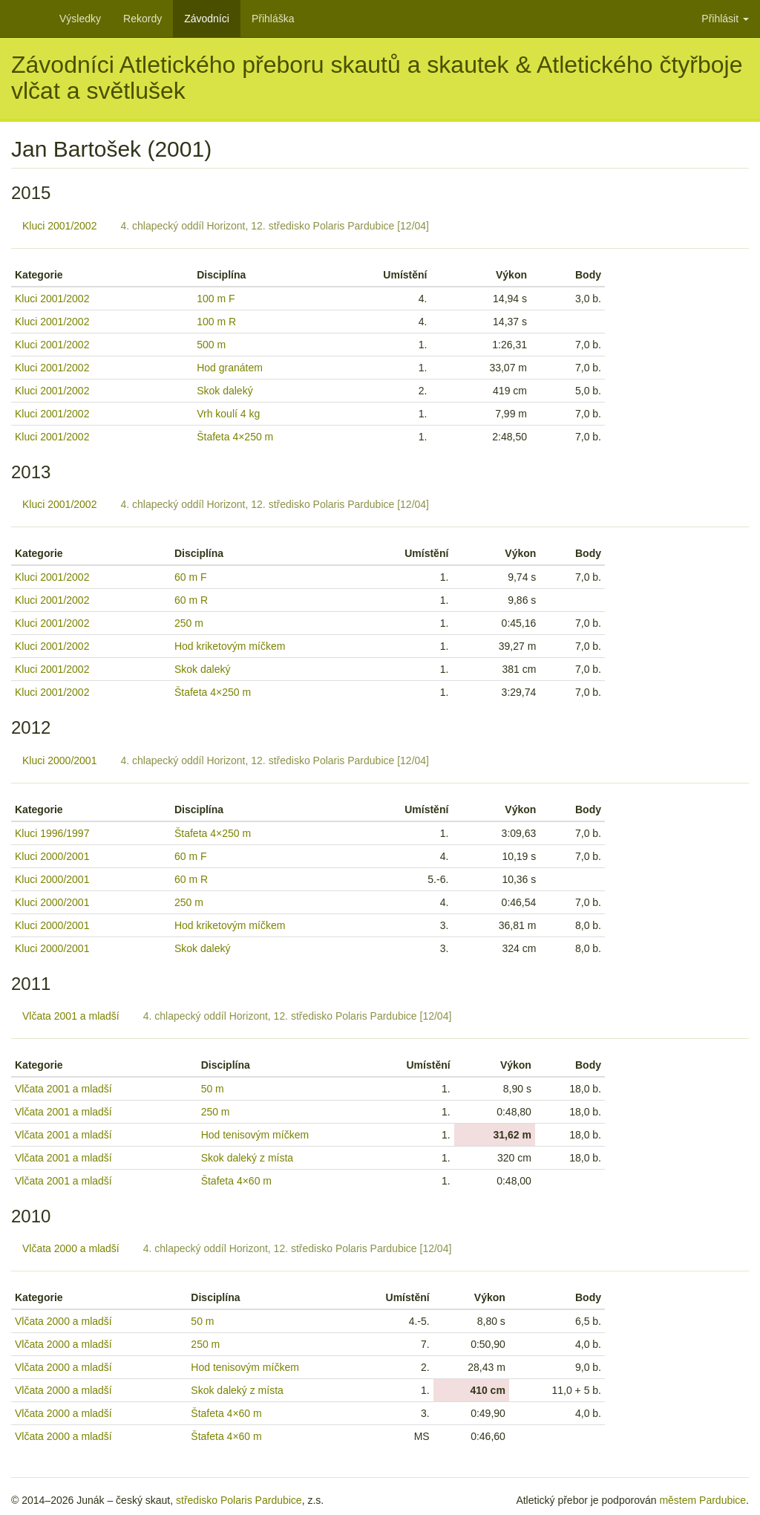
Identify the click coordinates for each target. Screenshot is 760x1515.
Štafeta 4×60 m (236, 1181)
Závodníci (206, 19)
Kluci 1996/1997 (52, 833)
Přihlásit (725, 19)
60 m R (191, 600)
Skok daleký (224, 391)
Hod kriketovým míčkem (229, 646)
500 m (211, 345)
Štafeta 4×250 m (235, 437)
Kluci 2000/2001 (59, 760)
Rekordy (142, 19)
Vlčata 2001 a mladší (70, 1016)
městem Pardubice (702, 1500)
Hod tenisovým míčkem (255, 1135)
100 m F (216, 298)
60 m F (190, 577)
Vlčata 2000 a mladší (70, 1248)
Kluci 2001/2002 (59, 226)
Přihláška (273, 19)
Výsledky (80, 19)
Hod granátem (230, 368)
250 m (188, 623)
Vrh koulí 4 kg (228, 414)
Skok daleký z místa (247, 1158)
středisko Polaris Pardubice (239, 1500)
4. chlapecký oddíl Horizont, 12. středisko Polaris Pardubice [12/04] (274, 226)
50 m (212, 1089)
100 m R (216, 322)
